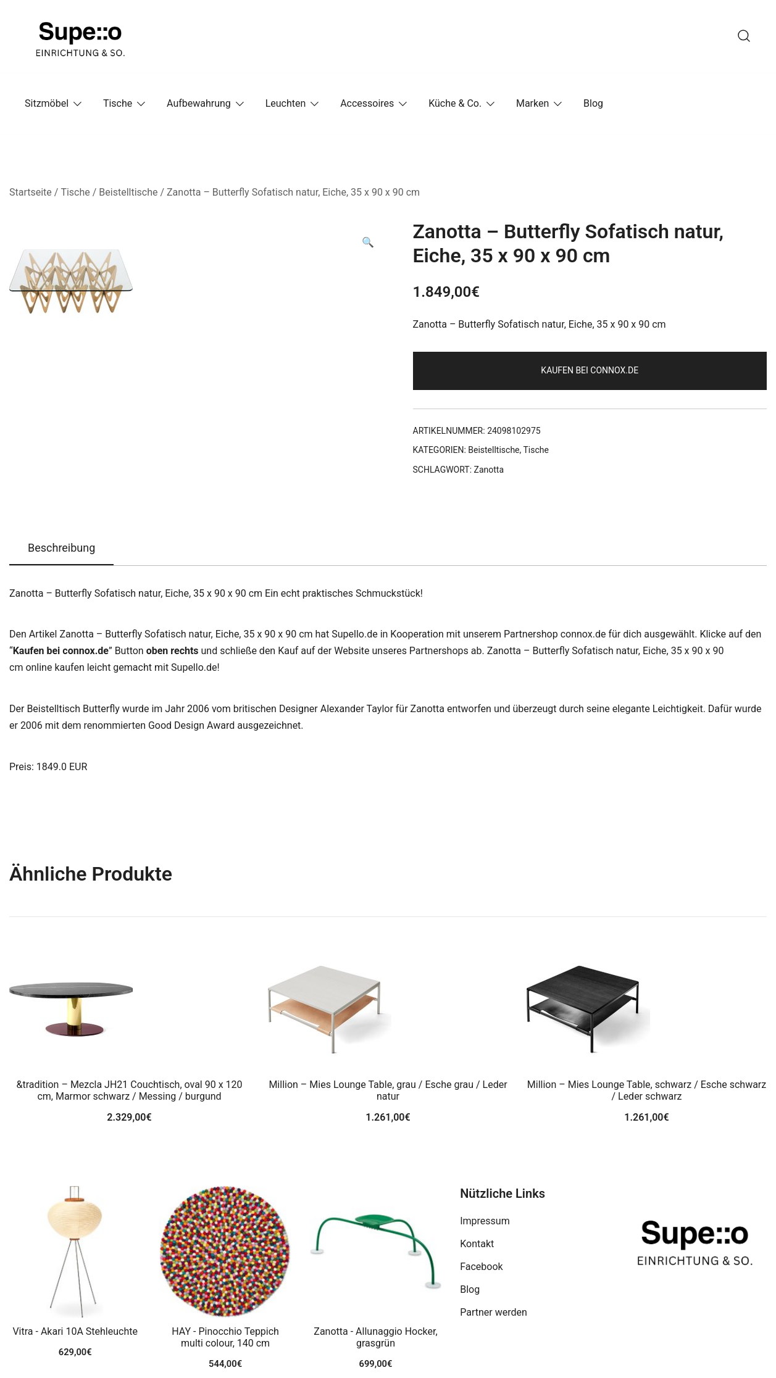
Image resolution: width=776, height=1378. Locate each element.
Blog (593, 103)
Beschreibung (61, 547)
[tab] (61, 549)
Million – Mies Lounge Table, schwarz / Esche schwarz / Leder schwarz (646, 1090)
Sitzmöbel (47, 103)
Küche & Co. (455, 103)
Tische (117, 103)
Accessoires (367, 103)
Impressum (485, 1221)
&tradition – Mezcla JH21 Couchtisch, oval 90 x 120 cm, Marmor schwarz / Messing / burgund (129, 1090)
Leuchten (285, 103)
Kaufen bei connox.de (589, 370)
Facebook (481, 1266)
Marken (532, 103)
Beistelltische (128, 192)
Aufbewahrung (199, 103)
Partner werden (493, 1312)
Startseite (30, 192)
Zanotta (489, 470)
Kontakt (477, 1244)
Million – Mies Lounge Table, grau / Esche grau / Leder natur (388, 1090)
